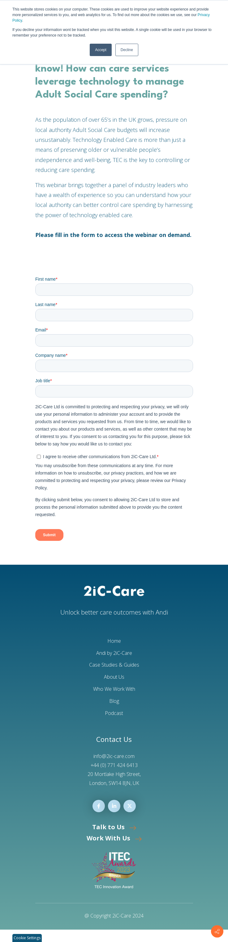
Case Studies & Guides (114, 664)
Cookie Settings (27, 937)
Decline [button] (127, 50)
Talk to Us (114, 827)
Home (114, 640)
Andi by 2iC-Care (114, 653)
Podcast (114, 713)
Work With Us (114, 838)
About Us (114, 676)
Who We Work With (114, 689)
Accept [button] (100, 50)
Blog (114, 701)
